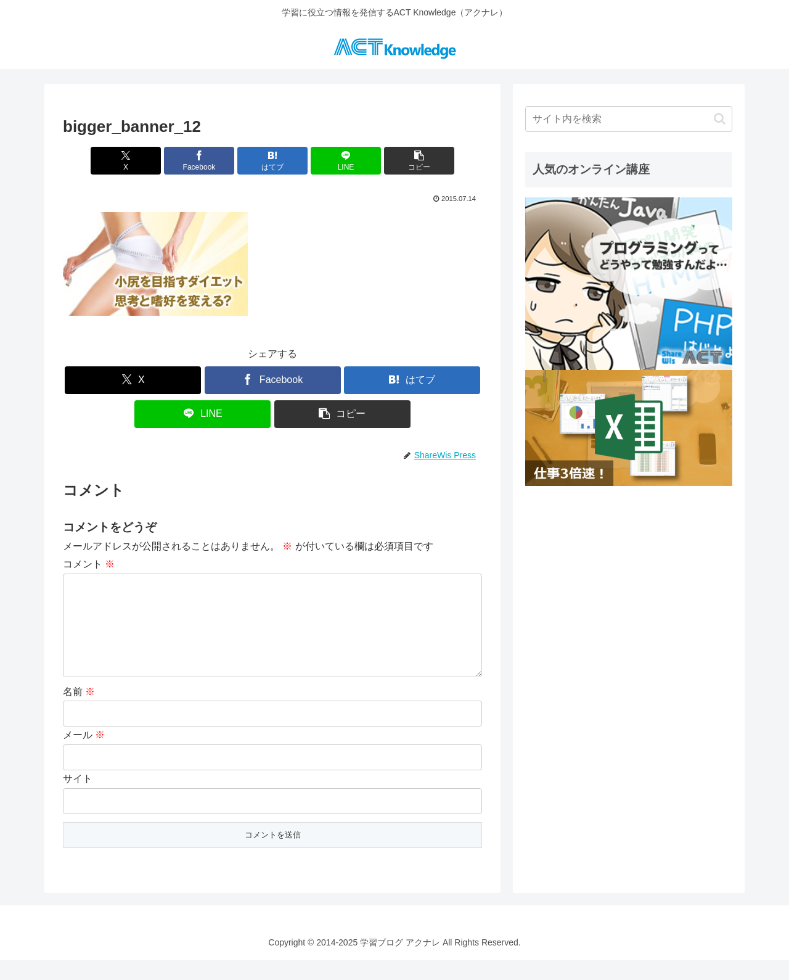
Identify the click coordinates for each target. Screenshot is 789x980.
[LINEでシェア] (343, 161)
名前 (79, 711)
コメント (89, 564)
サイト (77, 798)
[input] (628, 119)
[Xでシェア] (131, 161)
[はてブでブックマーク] (272, 161)
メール (84, 754)
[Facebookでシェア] (201, 161)
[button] (413, 161)
